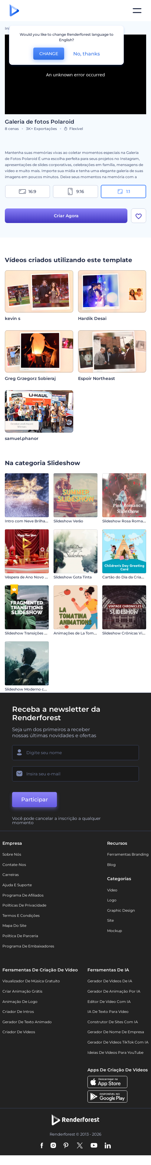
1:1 (123, 191)
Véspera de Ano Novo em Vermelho (37, 577)
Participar (34, 799)
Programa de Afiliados (23, 895)
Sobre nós (11, 854)
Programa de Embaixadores (28, 946)
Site (110, 920)
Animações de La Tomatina (78, 633)
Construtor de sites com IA (112, 1022)
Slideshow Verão (68, 521)
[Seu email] (75, 773)
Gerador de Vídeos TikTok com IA (118, 1042)
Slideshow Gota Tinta (73, 577)
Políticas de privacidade (24, 905)
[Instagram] (53, 1146)
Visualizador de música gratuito (31, 981)
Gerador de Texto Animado (27, 1022)
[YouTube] (93, 1146)
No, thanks (86, 54)
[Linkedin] (108, 1146)
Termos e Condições (21, 915)
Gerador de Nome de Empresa (115, 1032)
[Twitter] (79, 1146)
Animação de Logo (20, 1001)
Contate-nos (14, 864)
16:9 (27, 191)
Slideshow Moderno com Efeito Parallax (41, 689)
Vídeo (112, 890)
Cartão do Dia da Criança (125, 577)
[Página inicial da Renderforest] (14, 10)
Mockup (114, 930)
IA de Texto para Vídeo (108, 1011)
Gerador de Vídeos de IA (109, 981)
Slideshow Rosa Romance (125, 521)
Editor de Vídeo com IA (109, 1001)
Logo (112, 900)
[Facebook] (42, 1146)
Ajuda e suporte (17, 885)
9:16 (75, 191)
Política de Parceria (20, 936)
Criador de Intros (18, 1011)
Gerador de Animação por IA (113, 991)
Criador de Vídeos (18, 1032)
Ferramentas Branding (128, 854)
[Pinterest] (66, 1146)
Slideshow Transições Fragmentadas (38, 633)
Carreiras (10, 874)
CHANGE (48, 53)
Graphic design (121, 910)
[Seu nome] (75, 752)
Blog (111, 864)
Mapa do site (14, 925)
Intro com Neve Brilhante (28, 521)
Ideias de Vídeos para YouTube (115, 1052)
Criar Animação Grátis (22, 991)
